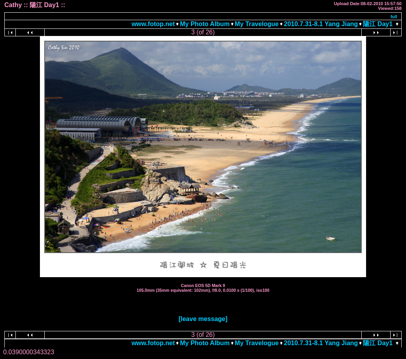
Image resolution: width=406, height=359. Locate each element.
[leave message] (203, 319)
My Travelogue (257, 24)
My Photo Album (205, 24)
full (394, 16)
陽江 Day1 (378, 24)
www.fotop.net (153, 24)
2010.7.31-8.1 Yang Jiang (321, 24)
